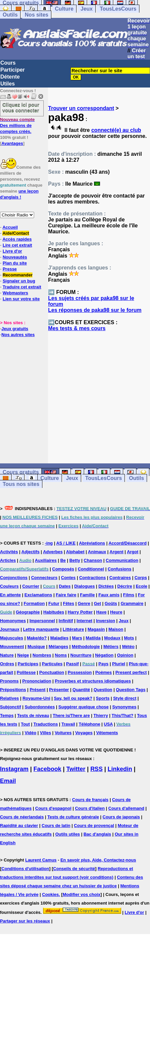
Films (128, 594)
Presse (10, 268)
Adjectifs (31, 551)
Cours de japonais (121, 816)
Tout (25, 724)
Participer (12, 70)
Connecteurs (44, 577)
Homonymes (13, 620)
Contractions (92, 577)
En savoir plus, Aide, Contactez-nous (98, 859)
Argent (117, 551)
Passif (72, 663)
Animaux (97, 551)
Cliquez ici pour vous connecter (20, 107)
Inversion (105, 620)
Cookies (50, 894)
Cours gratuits (21, 472)
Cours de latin (56, 825)
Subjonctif (10, 706)
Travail (68, 724)
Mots (129, 637)
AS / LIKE (66, 543)
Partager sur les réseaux (25, 920)
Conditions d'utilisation (25, 868)
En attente (10, 594)
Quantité (81, 689)
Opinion (125, 655)
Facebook (47, 769)
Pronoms (9, 681)
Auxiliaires (46, 560)
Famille (87, 594)
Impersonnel (42, 620)
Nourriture (81, 655)
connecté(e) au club (116, 130)
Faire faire (66, 594)
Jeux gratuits (14, 328)
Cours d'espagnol (53, 808)
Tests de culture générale (73, 816)
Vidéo (30, 732)
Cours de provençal (94, 825)
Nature (7, 655)
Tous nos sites (21, 484)
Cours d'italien (90, 808)
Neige (23, 655)
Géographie (28, 612)
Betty (74, 560)
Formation (34, 603)
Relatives (9, 698)
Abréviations (92, 543)
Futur (53, 603)
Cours (8, 63)
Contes (68, 577)
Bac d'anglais (97, 834)
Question (103, 689)
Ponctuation (51, 672)
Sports (103, 698)
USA (108, 724)
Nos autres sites (17, 334)
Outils (10, 15)
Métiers (111, 646)
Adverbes (53, 551)
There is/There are (71, 715)
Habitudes (53, 612)
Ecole (141, 586)
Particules (52, 663)
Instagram (14, 769)
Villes (45, 732)
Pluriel (118, 663)
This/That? (122, 715)
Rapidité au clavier (19, 825)
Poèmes (103, 672)
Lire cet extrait (17, 245)
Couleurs (9, 586)
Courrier (30, 586)
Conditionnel (91, 568)
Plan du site (15, 263)
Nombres (41, 655)
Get (97, 603)
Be (63, 560)
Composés (63, 568)
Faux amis (109, 594)
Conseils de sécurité (74, 868)
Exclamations (38, 594)
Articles (8, 560)
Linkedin (120, 769)
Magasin (96, 629)
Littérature (73, 629)
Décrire (124, 586)
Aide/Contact (15, 233)
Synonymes (124, 706)
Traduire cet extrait (22, 286)
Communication (122, 560)
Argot (132, 551)
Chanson (93, 560)
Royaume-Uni (36, 698)
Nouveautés (15, 257)
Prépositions (13, 689)
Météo (128, 646)
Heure (116, 612)
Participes (28, 663)
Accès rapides (16, 239)
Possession (80, 672)
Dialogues (84, 586)
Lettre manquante (41, 629)
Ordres (7, 663)
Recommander (17, 274)
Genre (84, 603)
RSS (96, 769)
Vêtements (107, 732)
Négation (104, 655)
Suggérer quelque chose (83, 706)
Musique (36, 646)
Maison (115, 629)
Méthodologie (86, 646)
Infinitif (66, 620)
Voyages (84, 732)
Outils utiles (67, 834)
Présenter (59, 689)
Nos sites (36, 15)
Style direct (124, 698)
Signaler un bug (19, 280)
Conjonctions (13, 577)
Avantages (12, 143)
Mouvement (12, 646)
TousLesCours (118, 9)
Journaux (10, 629)
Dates (65, 586)
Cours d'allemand (126, 808)
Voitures (63, 732)
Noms (61, 655)
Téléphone (89, 724)
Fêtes (68, 603)
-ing (49, 543)
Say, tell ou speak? (73, 698)
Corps (140, 577)
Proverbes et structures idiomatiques (93, 681)
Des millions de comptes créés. (17, 125)
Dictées (106, 586)
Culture (64, 9)
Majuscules (11, 637)
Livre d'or (12, 251)
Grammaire (132, 603)
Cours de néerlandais (22, 816)
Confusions (119, 568)
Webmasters (15, 292)
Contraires (120, 577)
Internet (84, 620)
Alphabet (75, 551)
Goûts (111, 603)
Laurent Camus (41, 859)
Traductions (45, 724)
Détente (10, 77)
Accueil (10, 227)
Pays (103, 663)
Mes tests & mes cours (76, 328)
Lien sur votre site (21, 298)
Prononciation (36, 681)
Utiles (7, 84)
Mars (77, 637)
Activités (9, 551)
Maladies (59, 637)
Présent (38, 689)
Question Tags (130, 689)
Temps (7, 715)
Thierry (100, 715)
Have (101, 612)
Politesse (26, 672)
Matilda (93, 637)
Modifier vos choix (81, 894)
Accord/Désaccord (128, 543)
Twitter (75, 769)
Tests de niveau (33, 715)
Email (8, 781)
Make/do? (37, 637)
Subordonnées (40, 706)
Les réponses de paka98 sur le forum (94, 310)
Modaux (112, 637)
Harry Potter (80, 612)
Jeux (86, 9)
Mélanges (58, 646)
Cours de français (90, 799)
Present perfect (131, 672)
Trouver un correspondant (81, 108)
